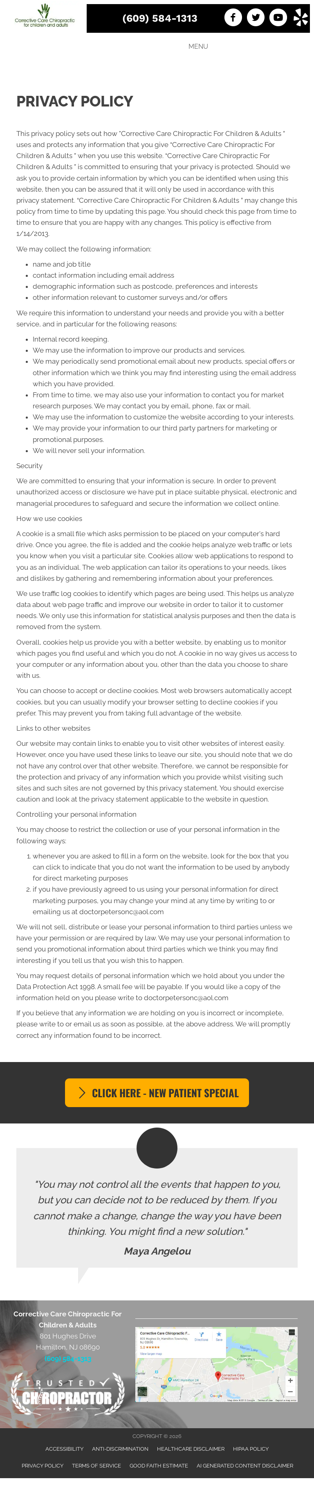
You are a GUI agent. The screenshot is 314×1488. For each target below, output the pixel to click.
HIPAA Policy (251, 1449)
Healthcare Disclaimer (190, 1449)
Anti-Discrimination (120, 1449)
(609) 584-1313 (159, 18)
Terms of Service (96, 1466)
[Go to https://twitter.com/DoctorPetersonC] (256, 18)
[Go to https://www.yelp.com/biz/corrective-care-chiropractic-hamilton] (301, 18)
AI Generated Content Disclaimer (245, 1466)
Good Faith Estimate (159, 1466)
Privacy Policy (42, 1466)
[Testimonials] (157, 1208)
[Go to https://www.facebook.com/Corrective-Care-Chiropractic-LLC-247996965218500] (233, 18)
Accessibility (64, 1449)
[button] (157, 1092)
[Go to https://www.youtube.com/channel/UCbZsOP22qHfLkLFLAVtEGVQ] (278, 18)
